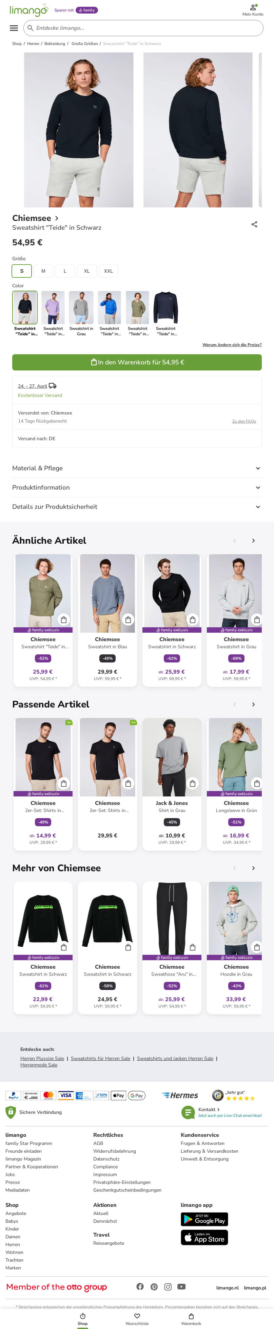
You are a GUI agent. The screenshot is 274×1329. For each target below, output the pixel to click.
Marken (13, 1270)
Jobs (10, 1177)
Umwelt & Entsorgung (205, 1161)
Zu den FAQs (244, 423)
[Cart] (64, 622)
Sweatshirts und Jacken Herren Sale (175, 1061)
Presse (12, 1184)
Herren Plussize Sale (42, 1061)
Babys (11, 1223)
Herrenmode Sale (38, 1067)
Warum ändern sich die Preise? (232, 347)
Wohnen (14, 1255)
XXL (108, 273)
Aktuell (101, 1216)
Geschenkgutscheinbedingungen (127, 1192)
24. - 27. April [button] (32, 388)
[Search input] (142, 30)
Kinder (12, 1231)
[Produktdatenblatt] (43, 623)
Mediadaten (17, 1192)
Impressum (105, 1177)
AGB (98, 1146)
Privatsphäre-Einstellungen (122, 1184)
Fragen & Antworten (202, 1146)
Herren (12, 1247)
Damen (12, 1239)
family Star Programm (28, 1146)
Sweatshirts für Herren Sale (100, 1061)
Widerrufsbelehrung (114, 1153)
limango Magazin (23, 1161)
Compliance (105, 1169)
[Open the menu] (15, 30)
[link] (53, 316)
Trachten (14, 1262)
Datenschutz (106, 1161)
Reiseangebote (108, 1245)
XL (87, 273)
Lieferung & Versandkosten (209, 1153)
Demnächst (105, 1223)
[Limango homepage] (31, 11)
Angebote (15, 1216)
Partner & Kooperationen (31, 1169)
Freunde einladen (23, 1153)
